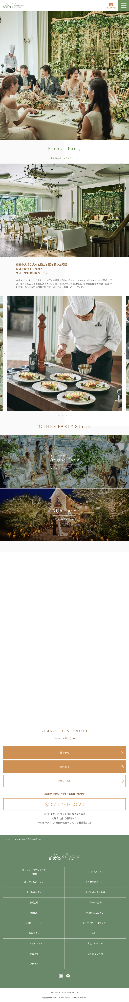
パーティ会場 (95, 902)
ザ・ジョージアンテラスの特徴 (34, 871)
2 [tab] (62, 415)
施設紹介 (34, 912)
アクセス (34, 963)
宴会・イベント (95, 943)
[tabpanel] (64, 353)
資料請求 (64, 766)
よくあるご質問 (95, 953)
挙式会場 (34, 902)
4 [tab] (70, 415)
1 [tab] (59, 415)
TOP (5, 839)
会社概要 (54, 992)
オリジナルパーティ (34, 882)
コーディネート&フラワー (95, 922)
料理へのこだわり (95, 912)
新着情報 (34, 953)
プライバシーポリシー (69, 992)
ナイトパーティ (33, 892)
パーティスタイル (95, 871)
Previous (5, 353)
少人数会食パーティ (95, 882)
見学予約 (64, 752)
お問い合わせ (64, 781)
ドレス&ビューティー (34, 922)
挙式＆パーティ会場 (95, 892)
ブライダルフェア (34, 943)
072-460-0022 (64, 804)
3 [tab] (66, 415)
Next (124, 353)
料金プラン (34, 933)
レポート (95, 933)
